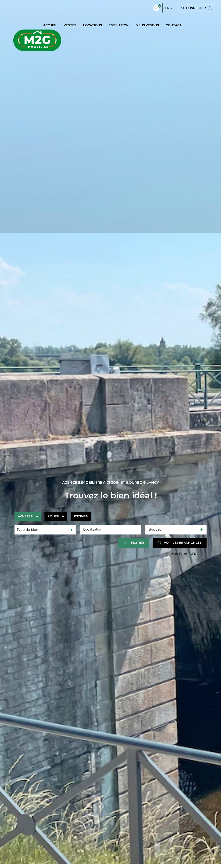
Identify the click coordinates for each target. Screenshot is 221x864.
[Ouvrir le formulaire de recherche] (133, 543)
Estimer (81, 516)
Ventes (70, 25)
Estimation (119, 25)
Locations (92, 25)
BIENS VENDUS (147, 25)
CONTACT (174, 25)
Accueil (50, 25)
